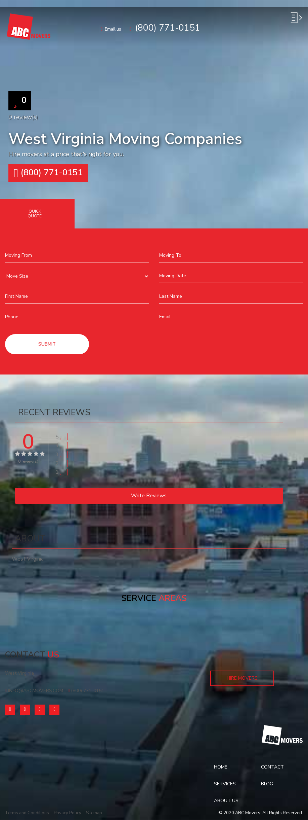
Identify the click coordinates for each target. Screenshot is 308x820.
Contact (272, 767)
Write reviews (149, 495)
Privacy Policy (67, 813)
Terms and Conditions (27, 813)
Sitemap (94, 813)
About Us (226, 800)
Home (220, 767)
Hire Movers (242, 678)
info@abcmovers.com (34, 690)
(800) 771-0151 (48, 173)
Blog (267, 784)
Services (225, 784)
